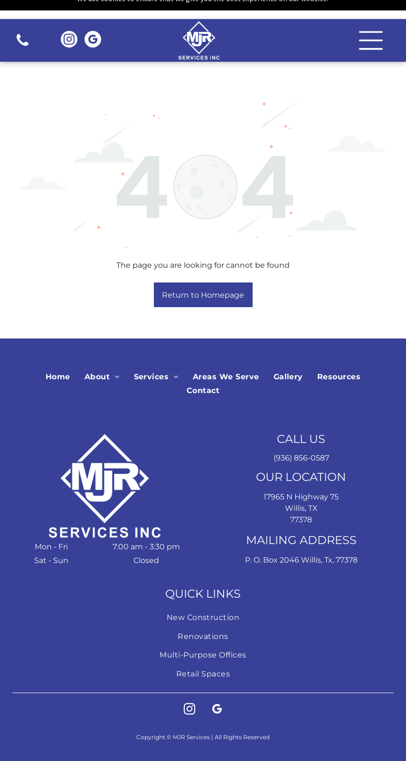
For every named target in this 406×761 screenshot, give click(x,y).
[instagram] (69, 21)
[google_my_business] (93, 21)
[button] (371, 21)
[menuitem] (57, 353)
